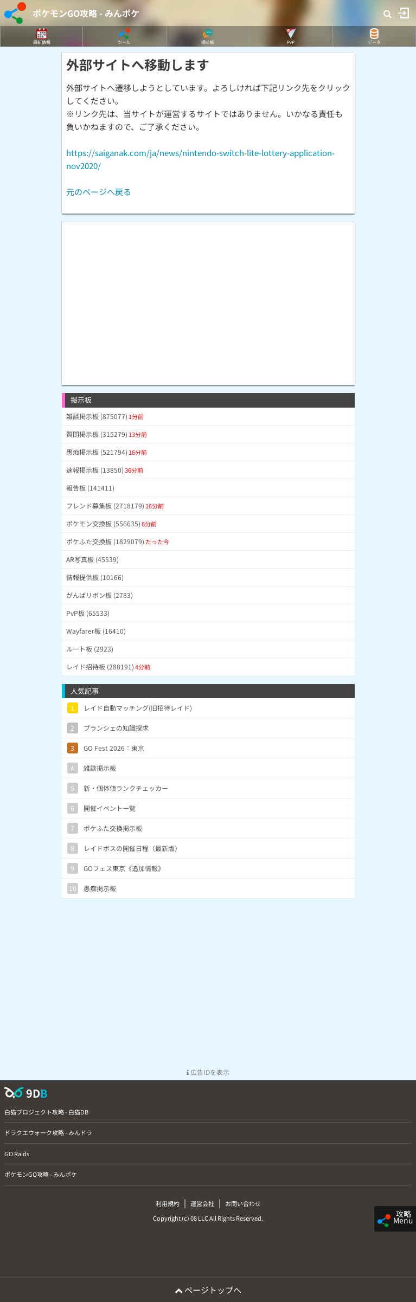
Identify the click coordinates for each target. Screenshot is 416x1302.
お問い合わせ (243, 1203)
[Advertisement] (208, 298)
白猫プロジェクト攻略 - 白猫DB (46, 1111)
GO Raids (16, 1153)
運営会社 (202, 1203)
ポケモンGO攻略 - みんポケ (86, 13)
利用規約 (168, 1203)
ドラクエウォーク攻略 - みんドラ (48, 1132)
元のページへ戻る (98, 191)
